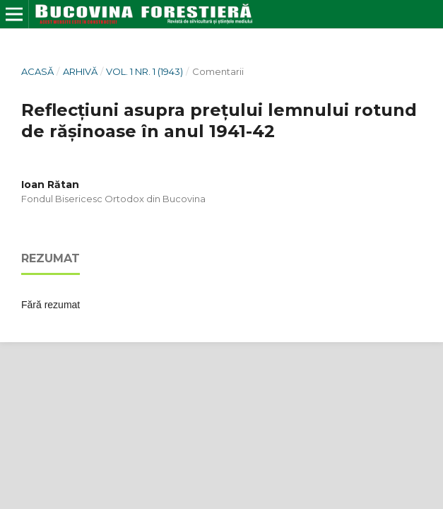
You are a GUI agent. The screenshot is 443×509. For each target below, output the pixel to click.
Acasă (37, 71)
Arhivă (80, 71)
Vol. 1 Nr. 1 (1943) (144, 71)
